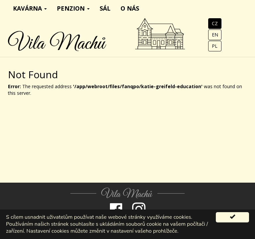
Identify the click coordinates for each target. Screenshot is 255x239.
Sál (105, 8)
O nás (130, 8)
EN (215, 34)
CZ (215, 23)
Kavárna (30, 8)
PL (214, 46)
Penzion (73, 8)
